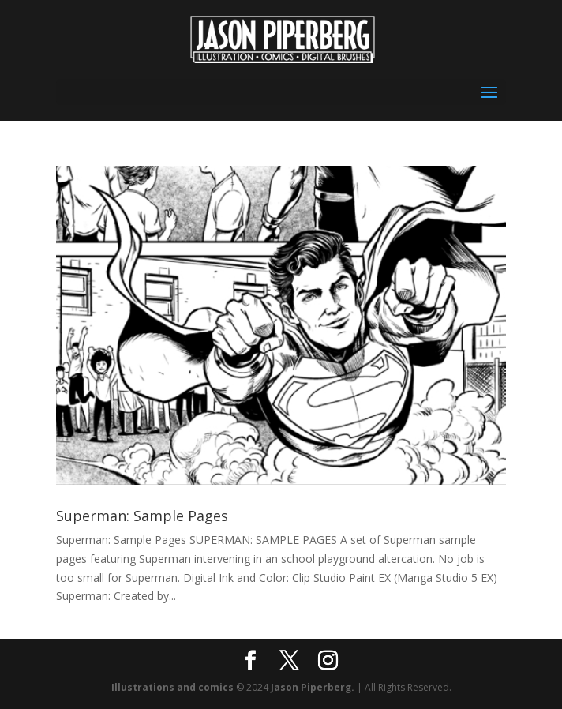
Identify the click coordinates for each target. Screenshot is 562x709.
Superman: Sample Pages (142, 515)
